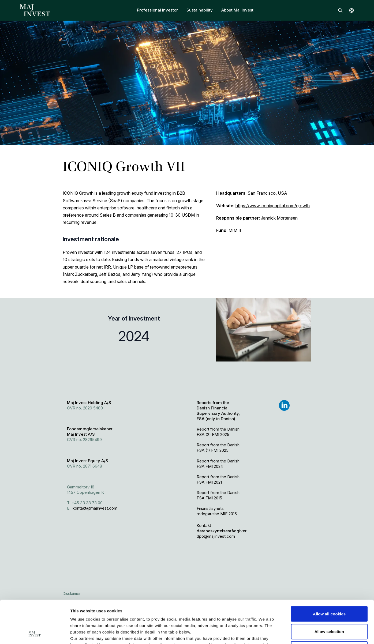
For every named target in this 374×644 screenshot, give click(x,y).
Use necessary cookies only (329, 609)
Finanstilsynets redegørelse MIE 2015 (217, 511)
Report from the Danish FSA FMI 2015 (218, 495)
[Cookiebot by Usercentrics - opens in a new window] (34, 634)
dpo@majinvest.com (216, 536)
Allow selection (329, 591)
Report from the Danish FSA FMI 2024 (218, 463)
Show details (281, 633)
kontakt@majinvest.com (95, 508)
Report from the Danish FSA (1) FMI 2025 (218, 447)
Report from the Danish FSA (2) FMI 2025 (218, 432)
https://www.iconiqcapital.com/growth (272, 205)
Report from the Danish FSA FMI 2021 (218, 479)
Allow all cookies (329, 573)
